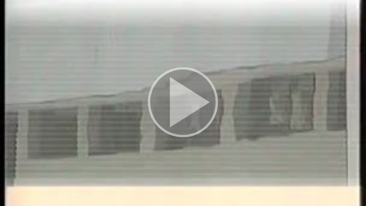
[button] (183, 103)
